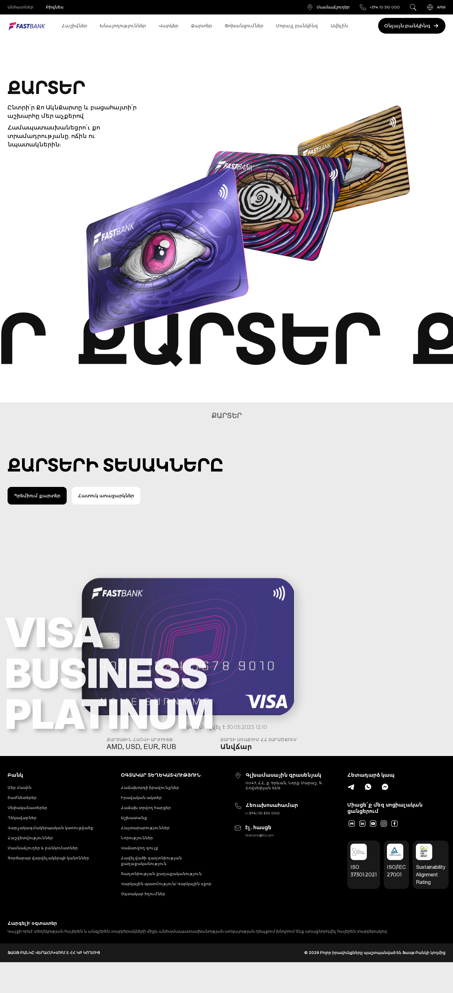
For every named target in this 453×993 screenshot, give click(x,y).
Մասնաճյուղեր (328, 7)
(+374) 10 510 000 (262, 813)
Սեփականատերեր (27, 815)
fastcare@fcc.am (259, 838)
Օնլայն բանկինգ (410, 26)
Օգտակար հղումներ (143, 923)
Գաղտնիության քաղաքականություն (161, 898)
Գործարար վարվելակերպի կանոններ (48, 879)
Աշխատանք (134, 827)
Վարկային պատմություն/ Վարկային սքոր (166, 910)
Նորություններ (137, 853)
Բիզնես (61, 7)
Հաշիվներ (74, 25)
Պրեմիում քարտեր (37, 495)
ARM (435, 7)
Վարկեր (168, 25)
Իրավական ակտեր (141, 802)
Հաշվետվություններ (30, 853)
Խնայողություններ (123, 25)
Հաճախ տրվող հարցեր (146, 815)
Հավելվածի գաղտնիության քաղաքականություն (151, 882)
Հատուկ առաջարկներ (106, 495)
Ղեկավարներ (22, 827)
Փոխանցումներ (244, 25)
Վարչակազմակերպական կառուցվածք (50, 840)
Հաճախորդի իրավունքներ (150, 789)
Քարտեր (201, 25)
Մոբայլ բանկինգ (297, 25)
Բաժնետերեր (22, 802)
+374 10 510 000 (379, 7)
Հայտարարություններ (145, 840)
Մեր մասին (19, 789)
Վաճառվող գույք (139, 866)
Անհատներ (21, 7)
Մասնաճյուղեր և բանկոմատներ (43, 866)
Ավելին (339, 25)
